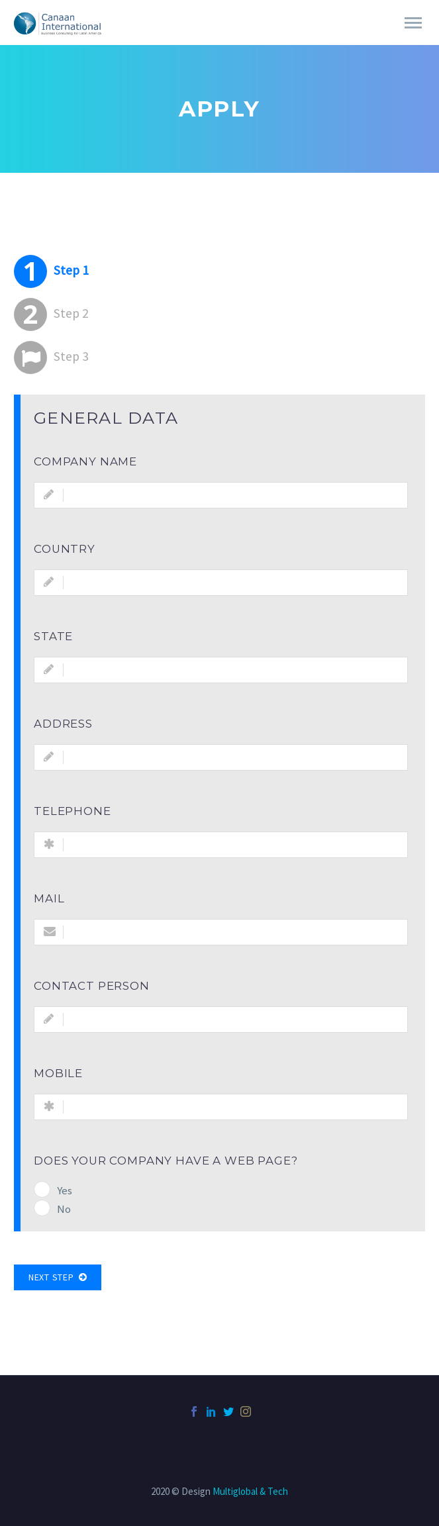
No (64, 1209)
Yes (64, 1190)
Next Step (57, 1277)
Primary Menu (413, 22)
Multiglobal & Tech (250, 1491)
